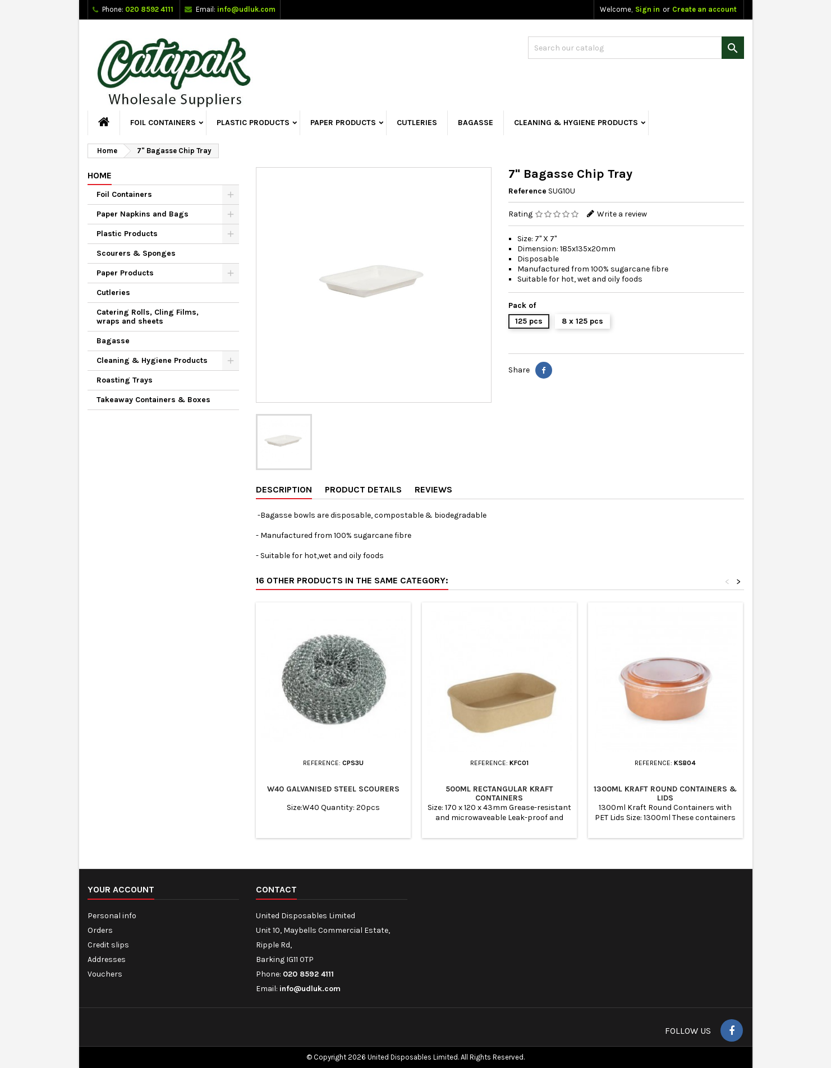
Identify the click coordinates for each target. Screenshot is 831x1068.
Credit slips (108, 945)
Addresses (107, 959)
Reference (527, 191)
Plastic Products (253, 122)
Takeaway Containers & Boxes (153, 399)
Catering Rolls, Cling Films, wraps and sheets (148, 316)
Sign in (647, 9)
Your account (121, 889)
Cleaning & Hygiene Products (576, 122)
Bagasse (475, 122)
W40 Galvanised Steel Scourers (333, 789)
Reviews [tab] (433, 489)
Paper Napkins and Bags (143, 214)
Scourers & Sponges (136, 253)
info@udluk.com (246, 9)
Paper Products (343, 122)
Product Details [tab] (363, 489)
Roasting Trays (125, 380)
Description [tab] (284, 489)
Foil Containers (163, 122)
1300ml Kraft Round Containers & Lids (665, 793)
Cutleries (417, 122)
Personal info (112, 915)
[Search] (636, 47)
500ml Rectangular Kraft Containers (499, 793)
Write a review (622, 214)
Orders (100, 930)
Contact (276, 889)
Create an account (704, 9)
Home (100, 175)
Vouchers (105, 974)
